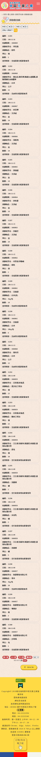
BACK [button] (30, 667)
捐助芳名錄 (19, 14)
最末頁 (29, 657)
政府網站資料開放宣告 (20, 704)
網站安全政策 (20, 701)
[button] (38, 4)
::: (2, 14)
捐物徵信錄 (28, 14)
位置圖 (20, 710)
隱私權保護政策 (20, 697)
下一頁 (21, 657)
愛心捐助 (11, 14)
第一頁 (5, 657)
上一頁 (13, 657)
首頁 (5, 14)
